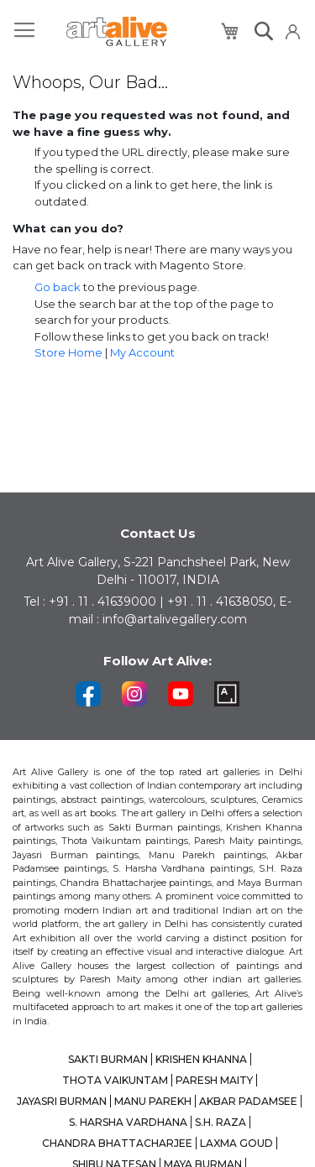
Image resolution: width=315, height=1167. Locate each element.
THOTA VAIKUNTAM (115, 1080)
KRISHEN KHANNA (201, 1059)
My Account (142, 352)
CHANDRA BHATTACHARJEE (117, 1143)
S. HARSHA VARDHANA (128, 1122)
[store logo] (116, 31)
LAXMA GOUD (236, 1143)
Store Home (68, 352)
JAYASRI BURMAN (62, 1101)
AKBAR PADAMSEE (248, 1101)
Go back (57, 287)
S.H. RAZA (220, 1122)
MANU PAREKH (153, 1101)
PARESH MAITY (214, 1080)
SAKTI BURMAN (108, 1059)
